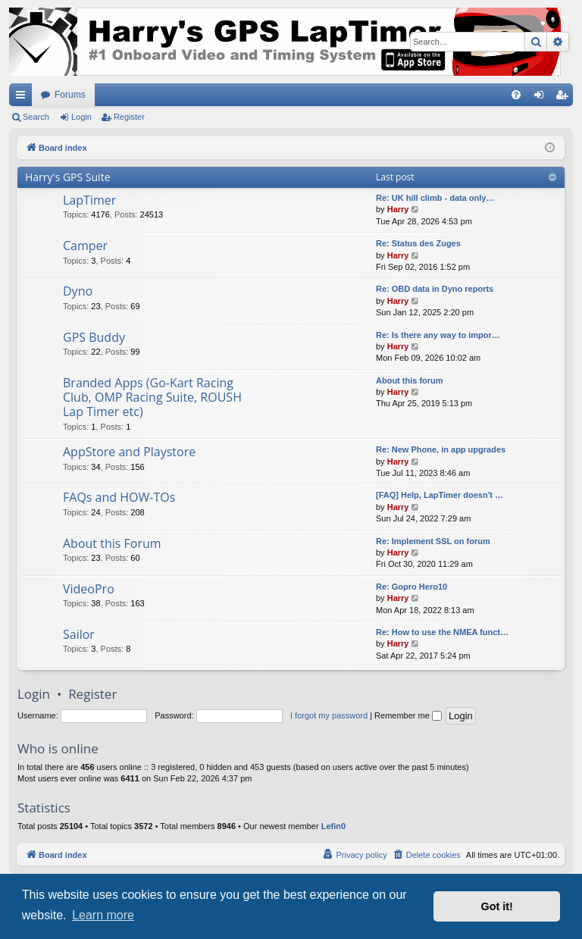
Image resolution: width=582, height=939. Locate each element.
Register (129, 116)
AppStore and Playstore (129, 451)
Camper (85, 245)
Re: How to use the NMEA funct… (442, 632)
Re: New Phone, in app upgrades (440, 449)
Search (36, 116)
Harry (398, 209)
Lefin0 (333, 826)
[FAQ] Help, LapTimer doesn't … (439, 494)
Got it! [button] (497, 906)
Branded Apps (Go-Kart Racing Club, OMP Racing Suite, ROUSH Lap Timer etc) (152, 397)
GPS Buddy (94, 337)
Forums (70, 94)
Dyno (77, 291)
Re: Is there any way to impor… (438, 335)
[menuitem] (516, 94)
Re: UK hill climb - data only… (435, 197)
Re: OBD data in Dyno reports (434, 288)
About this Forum (112, 543)
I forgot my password (329, 715)
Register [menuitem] (565, 97)
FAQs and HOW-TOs (119, 497)
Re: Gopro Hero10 (411, 586)
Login (81, 116)
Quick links (23, 97)
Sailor (79, 634)
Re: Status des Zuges (418, 243)
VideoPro (88, 589)
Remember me (408, 715)
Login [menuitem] (542, 97)
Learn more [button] (103, 915)
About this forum (409, 380)
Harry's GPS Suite (68, 177)
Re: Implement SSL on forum (433, 541)
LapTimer (89, 200)
